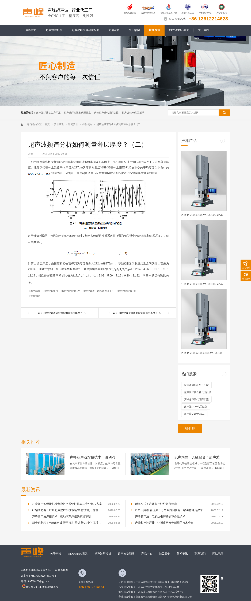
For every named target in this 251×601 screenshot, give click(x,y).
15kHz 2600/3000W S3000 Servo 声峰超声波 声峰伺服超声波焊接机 (204, 284)
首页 (47, 124)
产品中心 (146, 553)
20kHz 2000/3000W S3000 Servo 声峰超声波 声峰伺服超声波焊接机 (204, 214)
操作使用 (87, 124)
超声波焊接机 (54, 30)
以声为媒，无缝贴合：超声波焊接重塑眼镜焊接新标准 (199, 457)
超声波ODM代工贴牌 (133, 112)
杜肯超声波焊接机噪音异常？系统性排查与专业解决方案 (67, 503)
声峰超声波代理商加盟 (106, 112)
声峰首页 (31, 30)
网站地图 (217, 553)
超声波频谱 (88, 291)
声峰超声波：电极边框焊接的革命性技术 (160, 516)
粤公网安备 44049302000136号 (40, 587)
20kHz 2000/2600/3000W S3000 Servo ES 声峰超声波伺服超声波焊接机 (204, 353)
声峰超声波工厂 (106, 291)
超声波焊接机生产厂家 (48, 112)
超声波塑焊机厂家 (126, 291)
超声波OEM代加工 (194, 413)
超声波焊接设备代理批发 (77, 112)
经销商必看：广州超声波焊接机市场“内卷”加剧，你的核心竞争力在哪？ (67, 510)
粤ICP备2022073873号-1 (43, 575)
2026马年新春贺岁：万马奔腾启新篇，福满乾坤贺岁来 (169, 510)
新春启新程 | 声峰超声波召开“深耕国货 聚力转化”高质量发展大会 (67, 522)
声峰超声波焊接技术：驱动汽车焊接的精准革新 (95, 457)
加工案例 (134, 30)
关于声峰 (203, 30)
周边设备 (114, 30)
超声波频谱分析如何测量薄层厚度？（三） (66, 313)
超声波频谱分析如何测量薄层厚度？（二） (120, 124)
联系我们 (200, 553)
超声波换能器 (126, 553)
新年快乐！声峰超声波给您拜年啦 (156, 503)
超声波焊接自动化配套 (85, 30)
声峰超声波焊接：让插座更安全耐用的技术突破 (164, 522)
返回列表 (190, 428)
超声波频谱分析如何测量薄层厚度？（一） (141, 313)
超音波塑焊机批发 (70, 291)
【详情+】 (114, 468)
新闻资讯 (154, 30)
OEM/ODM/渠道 (179, 30)
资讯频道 (59, 124)
